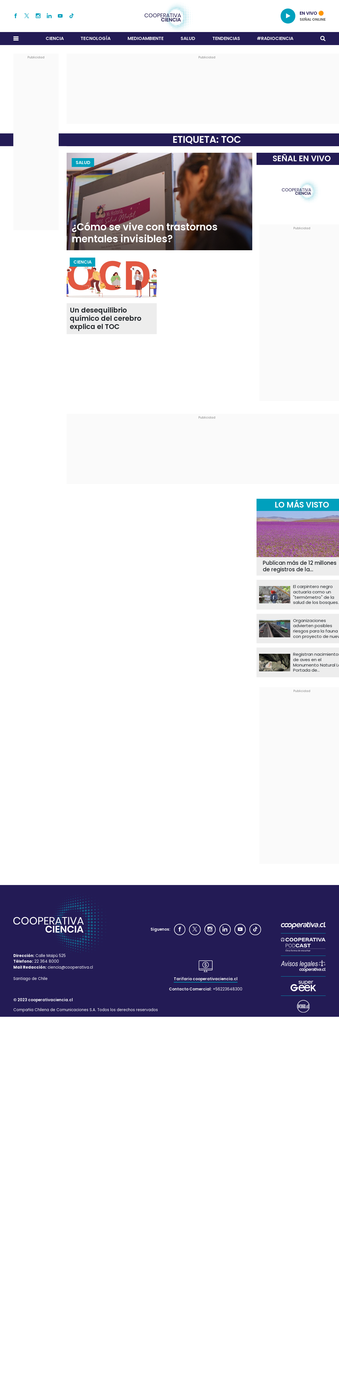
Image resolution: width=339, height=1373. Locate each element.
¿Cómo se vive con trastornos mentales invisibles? (145, 233)
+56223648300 (227, 989)
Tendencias (226, 38)
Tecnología (95, 38)
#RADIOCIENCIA (275, 38)
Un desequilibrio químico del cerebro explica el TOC (105, 318)
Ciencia (55, 38)
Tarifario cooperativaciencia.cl (206, 979)
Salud (188, 38)
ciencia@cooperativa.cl (70, 967)
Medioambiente (146, 38)
